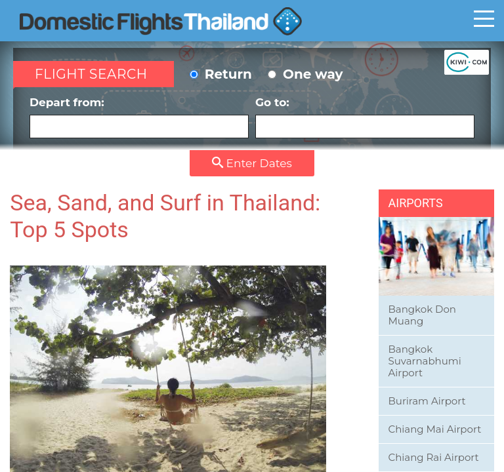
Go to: (364, 117)
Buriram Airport (427, 401)
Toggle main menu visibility (484, 18)
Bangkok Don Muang (422, 315)
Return (221, 74)
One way (305, 74)
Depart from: (139, 117)
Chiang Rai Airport (433, 457)
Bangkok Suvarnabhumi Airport (424, 361)
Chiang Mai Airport (435, 429)
